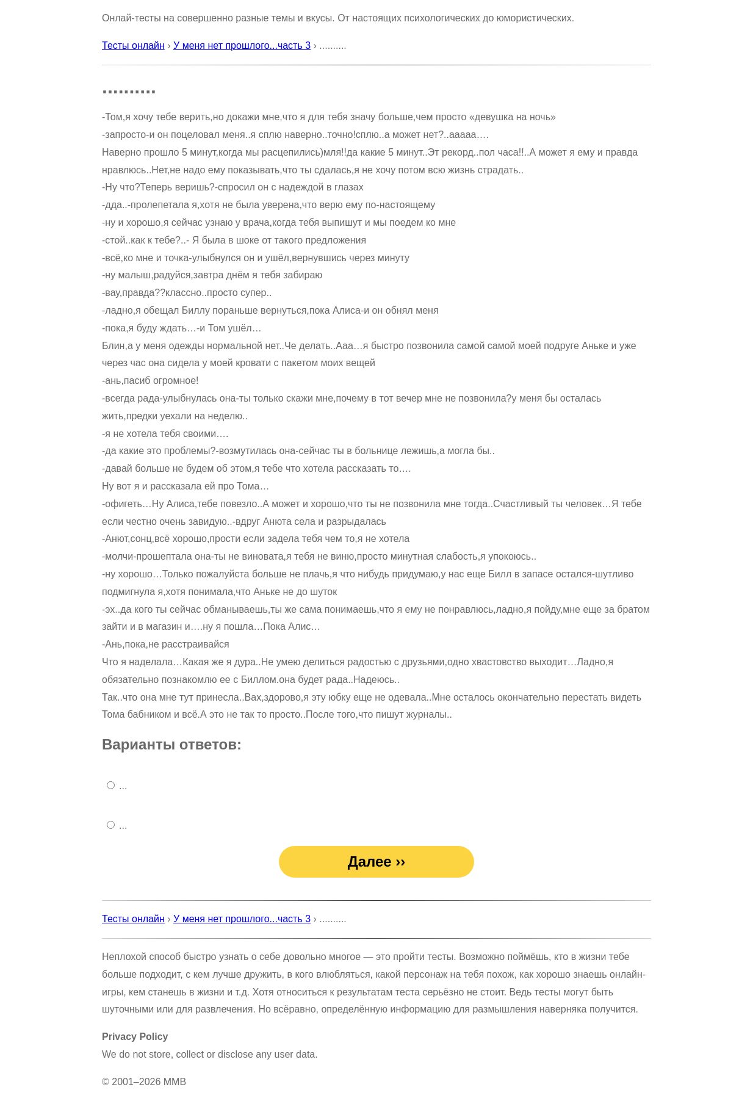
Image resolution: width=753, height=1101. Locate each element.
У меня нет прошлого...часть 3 (242, 45)
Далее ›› (377, 861)
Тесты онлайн (133, 45)
